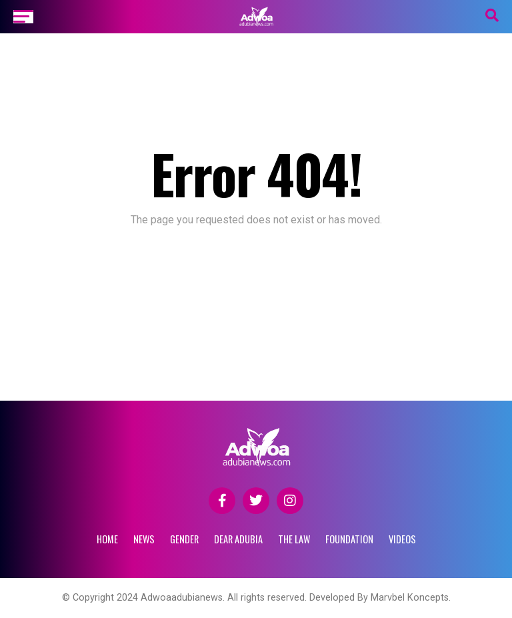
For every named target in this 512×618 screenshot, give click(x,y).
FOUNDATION (349, 539)
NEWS (144, 539)
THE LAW (294, 539)
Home (107, 539)
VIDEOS (402, 539)
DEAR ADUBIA (238, 539)
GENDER (184, 539)
